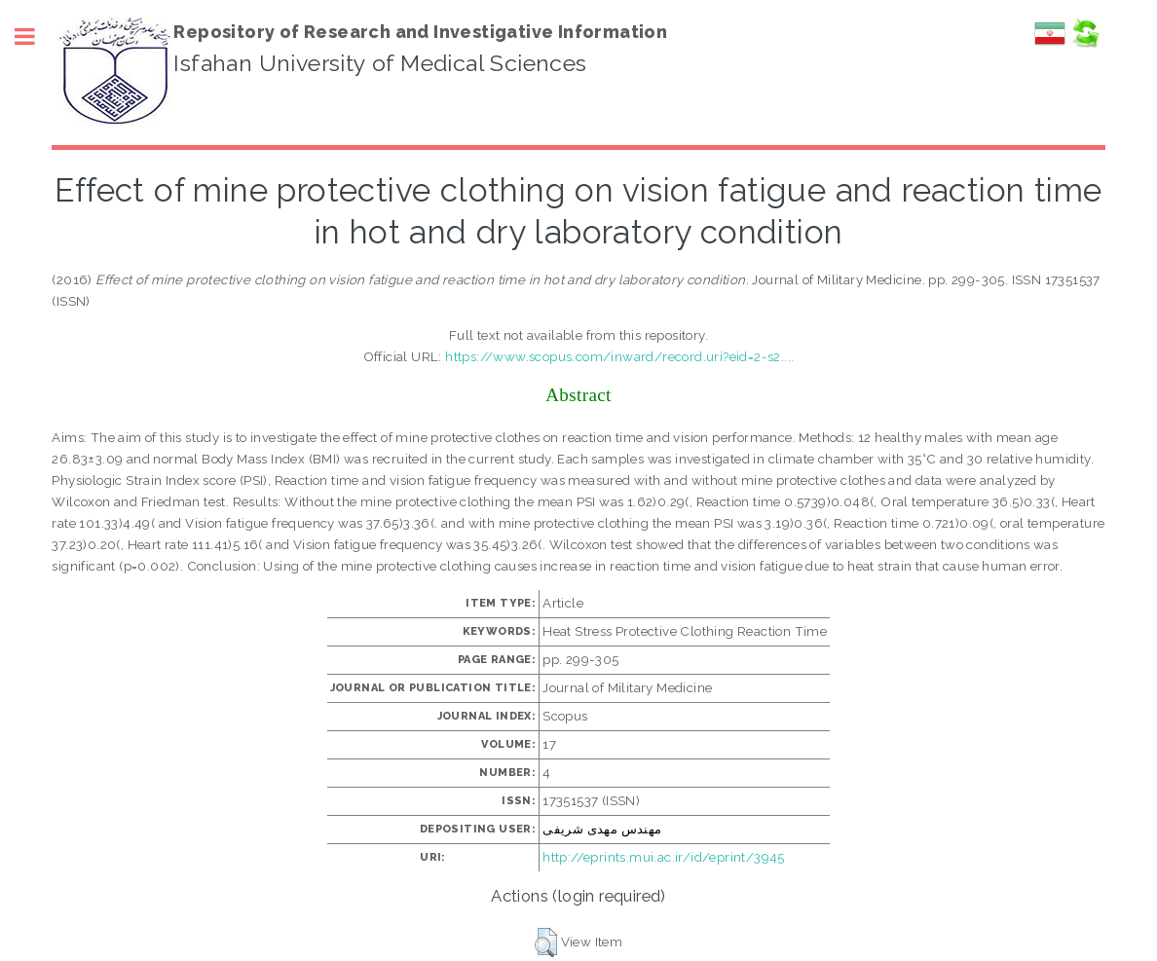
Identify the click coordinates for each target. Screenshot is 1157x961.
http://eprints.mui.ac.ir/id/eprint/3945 (663, 857)
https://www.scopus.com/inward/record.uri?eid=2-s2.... (619, 356)
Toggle (35, 36)
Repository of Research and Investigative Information (420, 31)
